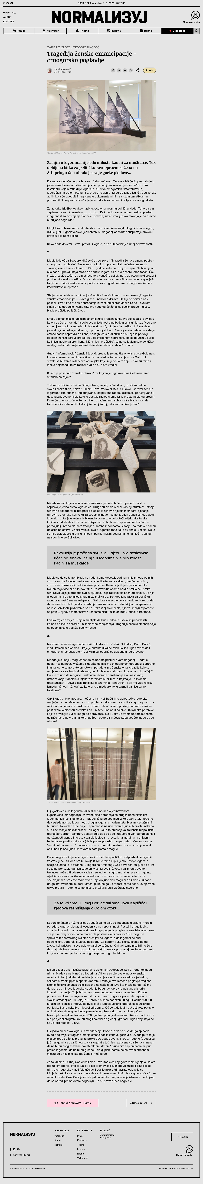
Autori (7, 17)
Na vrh (182, 1136)
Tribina (82, 30)
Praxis (19, 30)
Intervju (114, 30)
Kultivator (50, 30)
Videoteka (178, 30)
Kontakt (8, 21)
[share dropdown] (137, 70)
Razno (146, 30)
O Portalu (9, 12)
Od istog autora (141, 1103)
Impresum (60, 1136)
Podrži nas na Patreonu (72, 1103)
